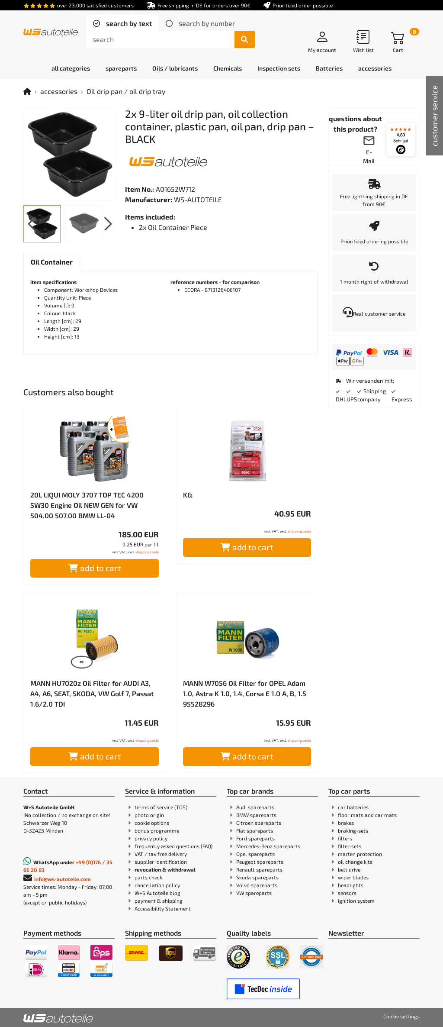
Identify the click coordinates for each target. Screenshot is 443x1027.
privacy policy (151, 838)
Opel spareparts (255, 854)
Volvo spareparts (256, 885)
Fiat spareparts (254, 830)
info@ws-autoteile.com (62, 879)
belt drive (349, 869)
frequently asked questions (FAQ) (173, 846)
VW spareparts (254, 893)
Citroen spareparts (258, 823)
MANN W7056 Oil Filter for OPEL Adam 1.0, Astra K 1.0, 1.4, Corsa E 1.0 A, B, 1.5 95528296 (244, 693)
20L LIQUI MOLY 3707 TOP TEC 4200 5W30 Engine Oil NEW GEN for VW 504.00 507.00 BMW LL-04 (87, 505)
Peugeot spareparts (259, 862)
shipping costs (147, 552)
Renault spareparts (259, 869)
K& (188, 495)
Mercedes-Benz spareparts (268, 846)
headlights (350, 885)
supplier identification (161, 862)
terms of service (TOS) (161, 807)
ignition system (356, 901)
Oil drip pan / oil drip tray (126, 91)
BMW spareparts (256, 815)
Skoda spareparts (257, 877)
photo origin (149, 815)
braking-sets (353, 830)
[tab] (122, 23)
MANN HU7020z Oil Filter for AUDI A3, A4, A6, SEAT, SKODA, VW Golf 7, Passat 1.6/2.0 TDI (92, 693)
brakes (346, 823)
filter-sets (349, 846)
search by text (128, 23)
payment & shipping (159, 901)
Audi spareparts (255, 807)
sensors (347, 893)
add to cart (94, 568)
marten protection (360, 854)
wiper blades (353, 877)
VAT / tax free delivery (161, 854)
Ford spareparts (255, 838)
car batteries (353, 807)
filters (345, 838)
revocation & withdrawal (165, 869)
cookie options (152, 823)
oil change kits (355, 862)
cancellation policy (157, 885)
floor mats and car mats (367, 815)
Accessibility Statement (163, 908)
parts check (148, 877)
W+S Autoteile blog (157, 893)
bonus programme (157, 830)
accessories (58, 91)
